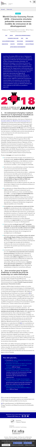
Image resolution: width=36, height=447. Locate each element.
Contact (6, 437)
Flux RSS (29, 438)
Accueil (3, 9)
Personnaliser (6, 445)
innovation (5, 44)
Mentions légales (13, 437)
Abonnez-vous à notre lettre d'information (18, 414)
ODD (22, 38)
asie (6, 35)
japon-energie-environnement (17, 46)
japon (11, 35)
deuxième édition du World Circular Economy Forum (15, 121)
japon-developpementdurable (22, 35)
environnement (29, 41)
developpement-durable (8, 41)
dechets (12, 44)
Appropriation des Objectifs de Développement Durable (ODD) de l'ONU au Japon (18, 387)
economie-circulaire (13, 38)
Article (18, 13)
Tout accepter (18, 443)
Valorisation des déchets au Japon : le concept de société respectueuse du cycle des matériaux (19, 365)
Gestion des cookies (21, 438)
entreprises (20, 44)
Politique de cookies (10, 438)
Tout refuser (27, 443)
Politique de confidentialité (25, 437)
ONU (27, 38)
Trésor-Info (9, 9)
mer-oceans (20, 41)
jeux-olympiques (30, 44)
